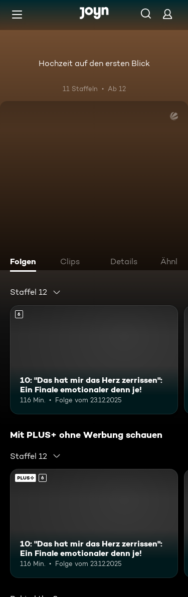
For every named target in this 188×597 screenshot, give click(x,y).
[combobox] (35, 292)
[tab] (25, 263)
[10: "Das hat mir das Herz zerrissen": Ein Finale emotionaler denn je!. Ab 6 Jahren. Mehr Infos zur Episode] (94, 359)
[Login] (167, 14)
